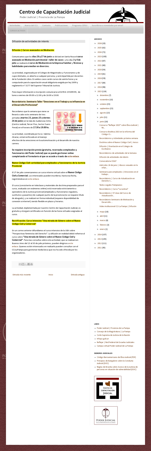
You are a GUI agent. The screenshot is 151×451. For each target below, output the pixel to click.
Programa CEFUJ (79, 25)
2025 (99, 48)
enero (102, 229)
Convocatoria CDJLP (107, 161)
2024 (99, 52)
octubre (103, 104)
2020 (99, 70)
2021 (99, 65)
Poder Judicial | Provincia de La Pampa (113, 328)
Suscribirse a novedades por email (107, 25)
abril (102, 216)
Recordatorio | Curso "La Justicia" (113, 189)
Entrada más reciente (22, 275)
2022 (99, 61)
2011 (99, 248)
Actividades (15, 25)
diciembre (104, 95)
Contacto (46, 25)
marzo (103, 220)
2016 (99, 87)
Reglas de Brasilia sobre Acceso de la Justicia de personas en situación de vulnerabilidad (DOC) (117, 368)
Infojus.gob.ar (103, 339)
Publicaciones (61, 25)
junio (102, 122)
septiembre (105, 108)
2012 (99, 243)
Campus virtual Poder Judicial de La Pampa (115, 346)
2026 (99, 43)
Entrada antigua (77, 275)
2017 (99, 83)
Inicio (51, 275)
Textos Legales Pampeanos (110, 185)
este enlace (73, 156)
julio (102, 117)
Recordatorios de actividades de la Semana (117, 153)
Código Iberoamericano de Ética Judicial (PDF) (116, 357)
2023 (99, 57)
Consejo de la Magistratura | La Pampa (113, 332)
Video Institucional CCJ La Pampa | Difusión (117, 206)
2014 (99, 235)
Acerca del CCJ (31, 25)
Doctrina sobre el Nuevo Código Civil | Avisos (118, 142)
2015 (99, 91)
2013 (99, 239)
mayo (102, 212)
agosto (103, 113)
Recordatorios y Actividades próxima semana (118, 138)
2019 (99, 74)
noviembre (104, 100)
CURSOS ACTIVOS (17, 31)
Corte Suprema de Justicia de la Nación (113, 335)
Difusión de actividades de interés (113, 157)
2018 (99, 78)
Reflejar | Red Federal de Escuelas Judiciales (115, 342)
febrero (103, 225)
